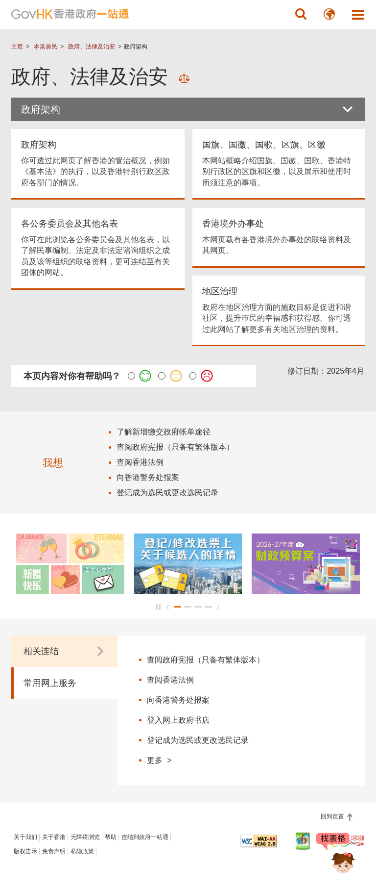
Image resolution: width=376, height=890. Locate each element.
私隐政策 (82, 851)
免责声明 (54, 851)
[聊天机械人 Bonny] (335, 854)
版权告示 (25, 851)
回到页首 (333, 816)
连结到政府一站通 (144, 837)
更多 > (159, 760)
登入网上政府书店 (178, 720)
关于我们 (25, 837)
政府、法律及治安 (91, 46)
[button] (301, 14)
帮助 (111, 837)
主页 (17, 46)
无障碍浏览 (85, 837)
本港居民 (45, 46)
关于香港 (54, 837)
